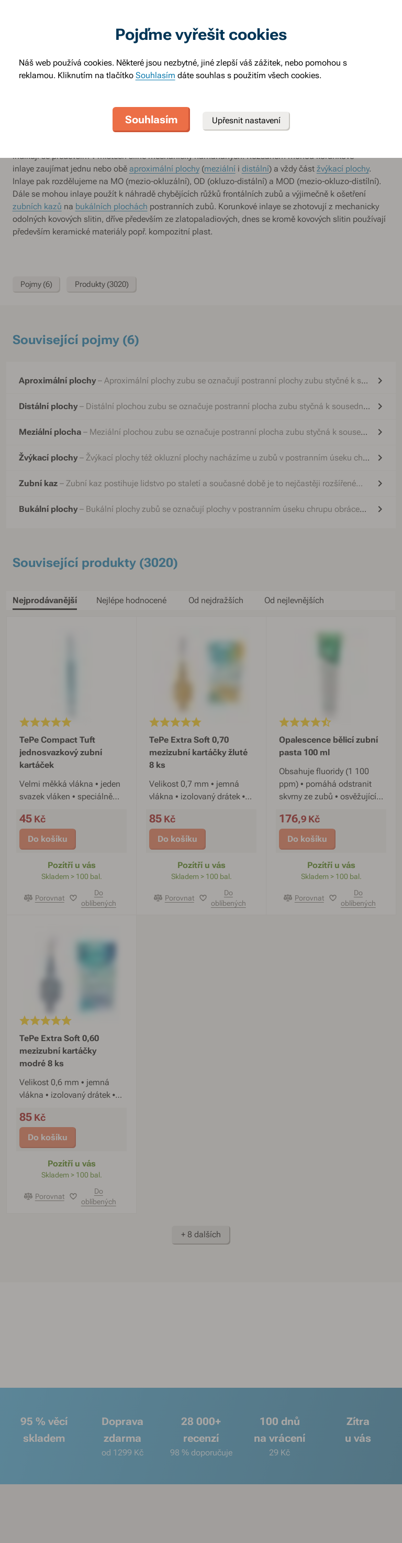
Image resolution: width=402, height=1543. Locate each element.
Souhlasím (155, 75)
